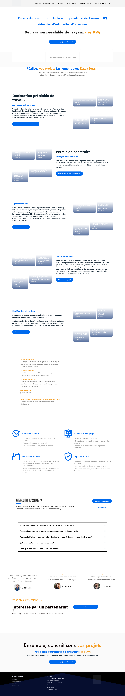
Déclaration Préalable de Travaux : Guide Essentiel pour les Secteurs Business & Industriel (23, 259)
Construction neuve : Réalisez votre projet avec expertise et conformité (22, 154)
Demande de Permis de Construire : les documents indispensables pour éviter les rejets (83, 312)
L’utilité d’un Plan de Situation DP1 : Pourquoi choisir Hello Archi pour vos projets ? (81, 122)
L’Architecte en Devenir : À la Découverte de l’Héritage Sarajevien (100, 118)
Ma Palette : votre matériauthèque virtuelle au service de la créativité (104, 100)
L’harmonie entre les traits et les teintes (84, 101)
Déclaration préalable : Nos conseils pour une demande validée (19, 176)
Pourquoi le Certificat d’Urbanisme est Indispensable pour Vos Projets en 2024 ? (101, 331)
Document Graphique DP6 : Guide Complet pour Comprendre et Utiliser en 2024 (81, 335)
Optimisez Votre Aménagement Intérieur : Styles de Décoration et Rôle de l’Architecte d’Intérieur (40, 278)
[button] (110, 3)
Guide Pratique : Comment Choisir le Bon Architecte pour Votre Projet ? (43, 259)
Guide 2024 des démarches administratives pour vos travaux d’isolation (104, 311)
